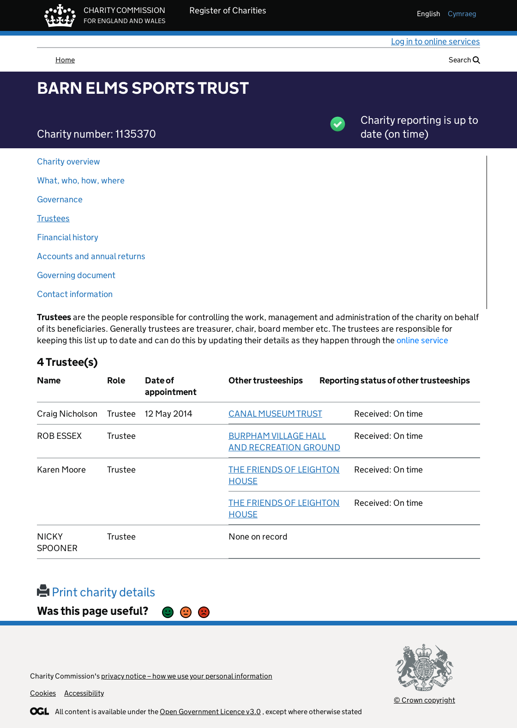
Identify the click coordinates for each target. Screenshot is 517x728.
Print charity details (96, 592)
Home (65, 59)
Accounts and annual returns (91, 256)
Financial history (67, 237)
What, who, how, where (81, 180)
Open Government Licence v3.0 (210, 711)
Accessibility (84, 693)
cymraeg (462, 13)
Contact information (75, 294)
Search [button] (464, 59)
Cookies (43, 693)
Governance (60, 199)
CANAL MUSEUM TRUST (275, 413)
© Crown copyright (424, 700)
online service (422, 340)
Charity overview (68, 161)
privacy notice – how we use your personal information (186, 676)
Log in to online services (435, 41)
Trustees (53, 218)
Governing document (76, 275)
